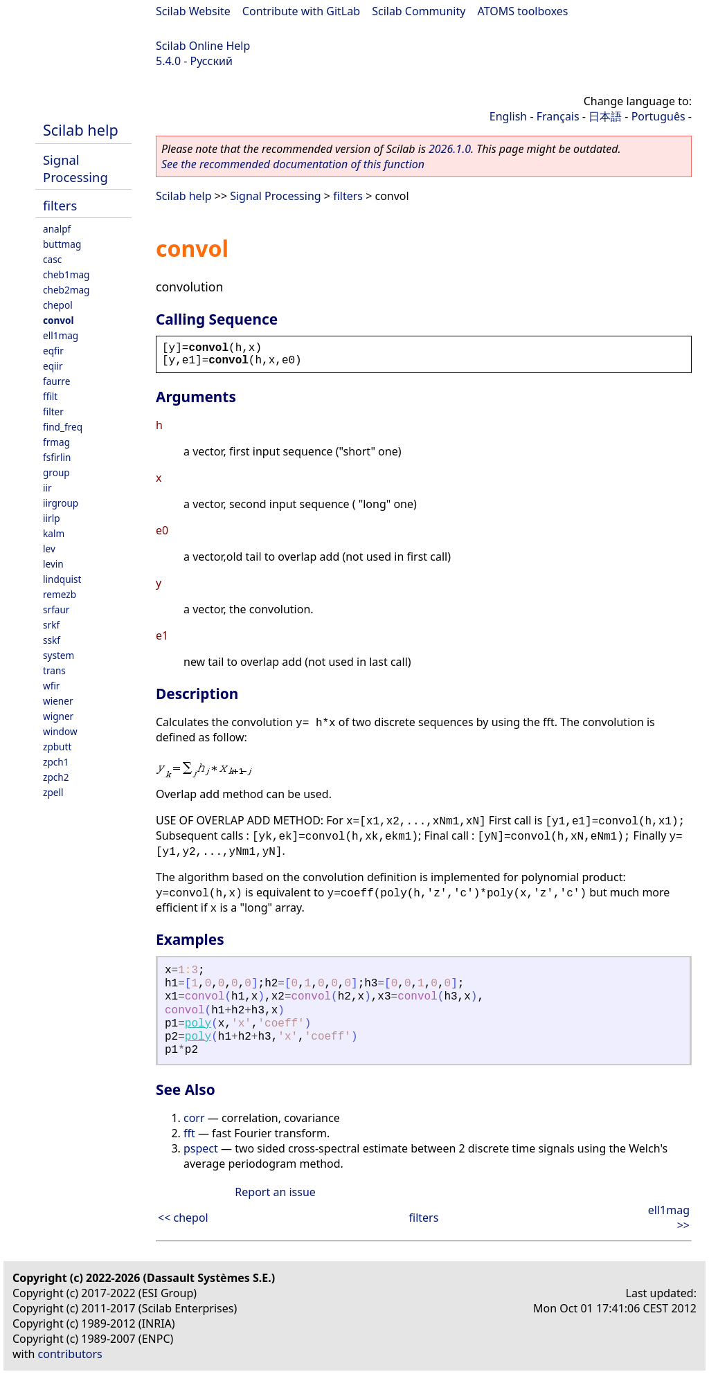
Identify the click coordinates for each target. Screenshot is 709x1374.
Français (558, 116)
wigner (58, 716)
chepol (58, 304)
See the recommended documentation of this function (292, 164)
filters (60, 205)
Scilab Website (193, 11)
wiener (58, 700)
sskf (51, 640)
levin (53, 563)
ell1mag (60, 335)
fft (189, 1133)
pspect (200, 1148)
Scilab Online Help (203, 45)
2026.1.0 (450, 148)
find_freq (62, 426)
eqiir (53, 365)
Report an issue (275, 1192)
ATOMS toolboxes (523, 11)
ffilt (50, 396)
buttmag (62, 244)
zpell (53, 792)
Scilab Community (418, 11)
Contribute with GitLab (301, 11)
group (56, 472)
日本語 (605, 116)
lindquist (62, 579)
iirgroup (60, 502)
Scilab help (80, 130)
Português (658, 116)
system (58, 655)
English (508, 116)
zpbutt (57, 746)
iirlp (51, 518)
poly (198, 1024)
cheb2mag (66, 289)
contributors (70, 1354)
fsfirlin (57, 457)
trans (54, 670)
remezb (59, 594)
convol (58, 320)
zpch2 (56, 777)
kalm (53, 533)
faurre (56, 381)
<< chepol (183, 1217)
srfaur (56, 609)
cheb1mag (66, 274)
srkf (51, 624)
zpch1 (56, 761)
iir (47, 487)
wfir (51, 685)
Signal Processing (75, 168)
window (60, 731)
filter (53, 411)
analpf (57, 228)
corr (194, 1118)
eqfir (53, 350)
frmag (56, 442)
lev (49, 548)
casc (52, 259)
